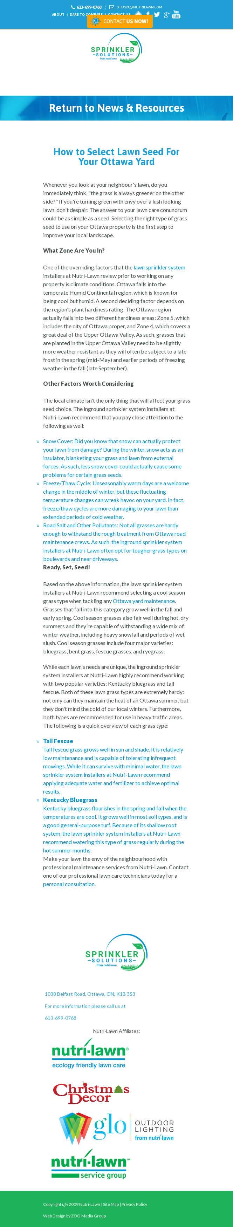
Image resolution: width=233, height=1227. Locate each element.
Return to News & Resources (116, 108)
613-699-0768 (89, 7)
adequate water (83, 783)
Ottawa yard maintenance (144, 600)
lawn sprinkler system (159, 267)
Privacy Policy (134, 1215)
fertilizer (123, 783)
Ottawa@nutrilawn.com (139, 7)
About (58, 14)
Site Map (111, 1215)
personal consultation (69, 883)
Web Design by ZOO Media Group (74, 1219)
